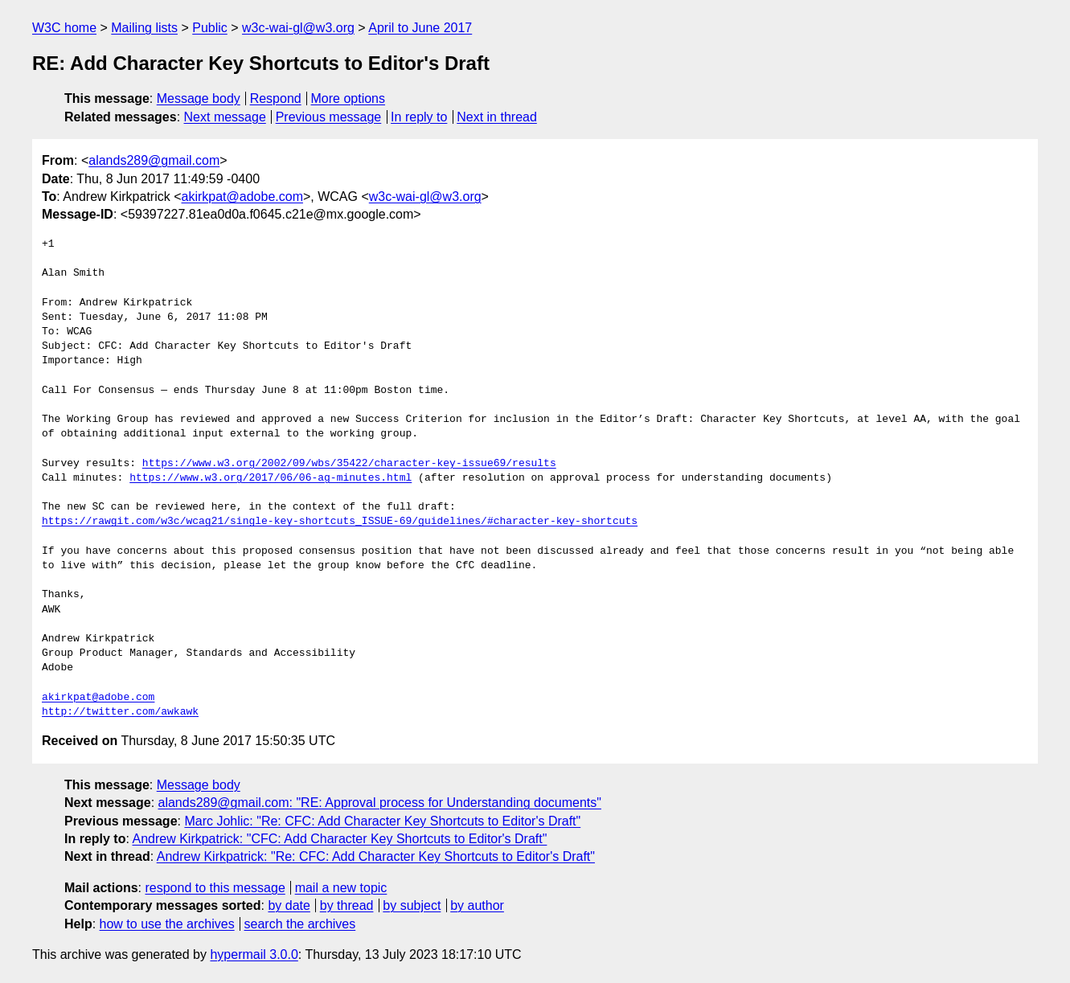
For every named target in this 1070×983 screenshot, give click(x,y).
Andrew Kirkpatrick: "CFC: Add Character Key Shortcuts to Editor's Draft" (339, 839)
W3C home (64, 28)
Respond (275, 98)
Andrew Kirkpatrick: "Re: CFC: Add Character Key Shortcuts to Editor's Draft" (376, 856)
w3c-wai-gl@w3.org (298, 28)
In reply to (419, 117)
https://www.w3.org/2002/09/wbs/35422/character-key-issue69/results (349, 464)
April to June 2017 (420, 28)
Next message (225, 117)
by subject (412, 905)
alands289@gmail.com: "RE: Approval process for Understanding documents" (379, 802)
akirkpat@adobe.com (242, 196)
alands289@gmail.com (153, 160)
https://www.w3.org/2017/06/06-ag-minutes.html (270, 478)
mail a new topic (341, 888)
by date (289, 905)
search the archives (300, 924)
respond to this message (215, 888)
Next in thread (497, 117)
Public (210, 28)
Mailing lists (144, 28)
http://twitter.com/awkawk (120, 712)
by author (477, 905)
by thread (347, 905)
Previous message (329, 117)
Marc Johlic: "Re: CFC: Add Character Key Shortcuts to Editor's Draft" (382, 821)
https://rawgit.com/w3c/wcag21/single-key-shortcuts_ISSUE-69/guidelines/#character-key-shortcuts (339, 521)
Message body (198, 98)
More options (348, 98)
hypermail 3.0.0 (253, 954)
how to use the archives (167, 924)
